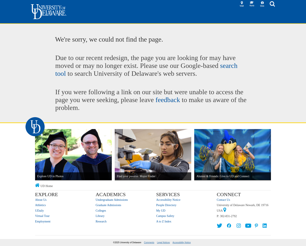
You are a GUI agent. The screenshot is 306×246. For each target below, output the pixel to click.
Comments (149, 242)
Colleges (101, 210)
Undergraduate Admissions (112, 199)
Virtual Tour (42, 216)
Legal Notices (163, 242)
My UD (160, 210)
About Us (41, 199)
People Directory (166, 205)
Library (100, 216)
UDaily (39, 210)
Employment (42, 221)
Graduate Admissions (108, 205)
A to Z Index (163, 221)
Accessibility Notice (168, 199)
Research (101, 221)
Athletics (40, 205)
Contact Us (223, 199)
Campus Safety (165, 216)
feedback (168, 100)
